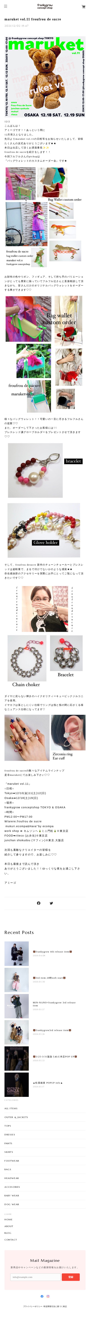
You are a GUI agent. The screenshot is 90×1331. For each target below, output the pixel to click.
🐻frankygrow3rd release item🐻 (52, 1030)
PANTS (8, 1143)
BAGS (7, 1169)
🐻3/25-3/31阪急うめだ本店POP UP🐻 (55, 1056)
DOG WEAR (11, 1204)
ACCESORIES (12, 1187)
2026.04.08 (39, 955)
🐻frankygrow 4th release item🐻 (52, 951)
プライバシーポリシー (33, 1306)
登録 (70, 1277)
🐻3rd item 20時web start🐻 (49, 978)
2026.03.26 (39, 1034)
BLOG (7, 1233)
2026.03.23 (39, 1060)
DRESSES (9, 1134)
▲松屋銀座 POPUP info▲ (48, 1083)
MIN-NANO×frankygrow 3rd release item (54, 1004)
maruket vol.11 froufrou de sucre (32, 19)
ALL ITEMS (11, 1108)
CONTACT (10, 1239)
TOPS (7, 1125)
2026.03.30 (39, 982)
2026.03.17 (38, 1086)
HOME (8, 1219)
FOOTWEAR (11, 1160)
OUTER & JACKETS (16, 1117)
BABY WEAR (11, 1195)
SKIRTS (8, 1152)
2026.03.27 (39, 1009)
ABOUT (8, 1226)
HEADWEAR (11, 1178)
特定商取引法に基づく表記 (55, 1306)
